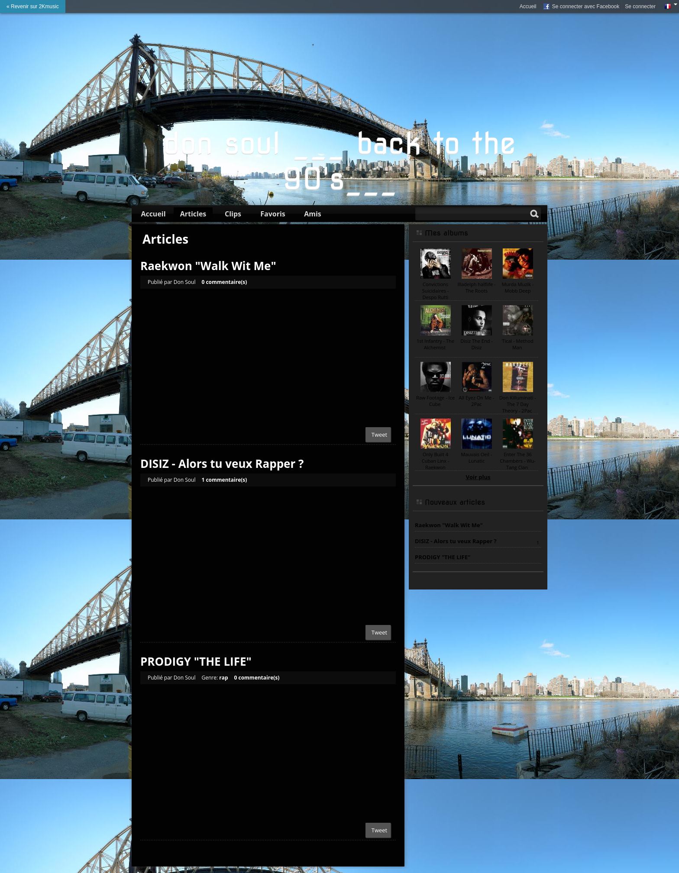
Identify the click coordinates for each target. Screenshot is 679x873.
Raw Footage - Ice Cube (435, 400)
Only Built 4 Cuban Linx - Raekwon (435, 460)
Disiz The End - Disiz (476, 344)
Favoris (272, 214)
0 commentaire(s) (224, 282)
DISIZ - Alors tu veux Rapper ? (222, 463)
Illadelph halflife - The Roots (477, 287)
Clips (233, 214)
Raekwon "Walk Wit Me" (208, 266)
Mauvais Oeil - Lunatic (476, 457)
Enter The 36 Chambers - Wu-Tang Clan (517, 460)
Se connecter (640, 6)
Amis (312, 214)
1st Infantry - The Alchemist (435, 344)
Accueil (528, 6)
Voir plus (478, 477)
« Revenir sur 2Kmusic (32, 6)
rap (223, 677)
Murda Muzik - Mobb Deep (518, 287)
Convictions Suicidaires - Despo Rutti (435, 290)
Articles (193, 214)
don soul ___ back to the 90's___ (339, 161)
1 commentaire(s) (224, 479)
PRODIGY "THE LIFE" (196, 661)
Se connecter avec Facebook (581, 7)
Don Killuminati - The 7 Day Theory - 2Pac (517, 404)
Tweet (379, 434)
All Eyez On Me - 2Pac (477, 400)
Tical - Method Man (517, 344)
